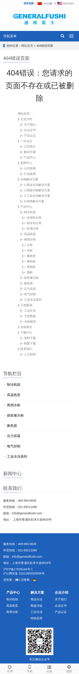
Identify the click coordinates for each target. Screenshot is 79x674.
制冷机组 (30, 212)
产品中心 (30, 157)
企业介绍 (26, 119)
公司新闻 (30, 168)
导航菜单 (10, 36)
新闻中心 (26, 163)
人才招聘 (30, 354)
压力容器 (30, 288)
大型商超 (30, 316)
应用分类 (33, 228)
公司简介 (30, 146)
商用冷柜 (30, 239)
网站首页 (27, 45)
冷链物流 (30, 321)
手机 (30, 668)
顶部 (69, 668)
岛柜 (30, 250)
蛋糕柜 (31, 267)
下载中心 (26, 332)
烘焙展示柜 (31, 277)
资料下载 (30, 338)
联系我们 (26, 349)
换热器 (28, 283)
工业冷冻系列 (33, 299)
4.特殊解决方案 (34, 201)
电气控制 (30, 294)
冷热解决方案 (29, 179)
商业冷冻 (36, 599)
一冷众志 (26, 141)
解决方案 (30, 152)
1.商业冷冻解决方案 (37, 184)
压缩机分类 (34, 217)
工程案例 (26, 305)
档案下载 (30, 343)
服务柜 (31, 256)
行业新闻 (30, 173)
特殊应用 (36, 618)
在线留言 (26, 327)
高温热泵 (30, 234)
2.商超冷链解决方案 (37, 190)
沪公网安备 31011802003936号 (24, 573)
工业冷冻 (30, 310)
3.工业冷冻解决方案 (37, 195)
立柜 (30, 245)
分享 (10, 668)
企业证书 (30, 130)
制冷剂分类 (34, 223)
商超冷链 (36, 605)
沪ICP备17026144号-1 (18, 569)
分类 (49, 668)
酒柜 (30, 272)
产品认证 (30, 135)
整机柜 (31, 261)
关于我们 (30, 124)
